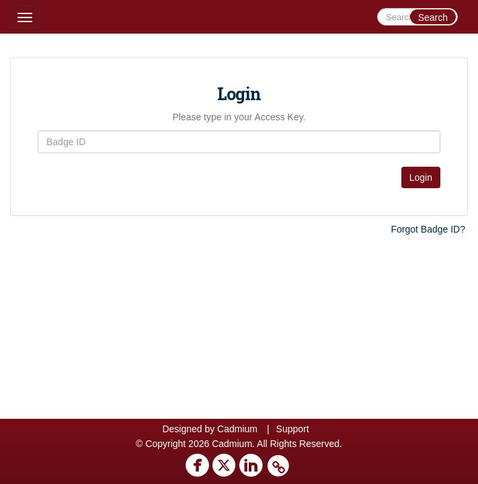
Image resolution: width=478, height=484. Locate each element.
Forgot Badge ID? (428, 229)
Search (433, 17)
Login (420, 177)
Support (292, 429)
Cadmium (237, 429)
